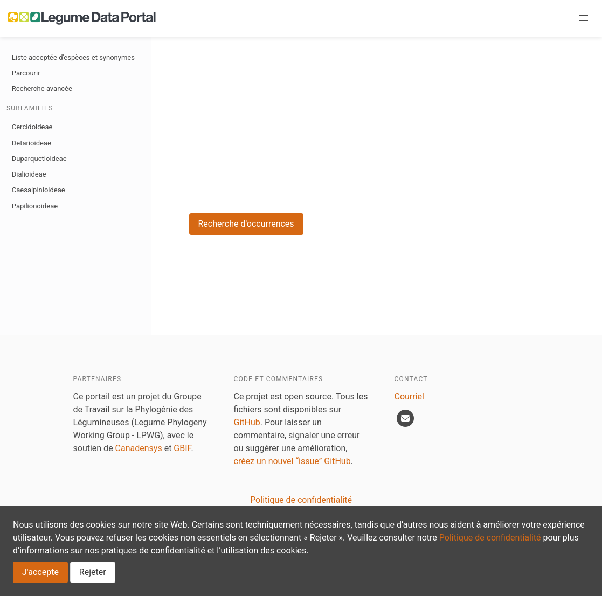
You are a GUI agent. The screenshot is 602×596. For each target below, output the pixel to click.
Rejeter (92, 572)
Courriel (409, 396)
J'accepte (40, 572)
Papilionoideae (35, 206)
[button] (583, 18)
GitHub (247, 422)
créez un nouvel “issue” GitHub (292, 461)
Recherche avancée (42, 89)
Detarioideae (31, 143)
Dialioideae (29, 174)
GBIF (182, 448)
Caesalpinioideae (38, 190)
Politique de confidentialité (490, 537)
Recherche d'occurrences (246, 224)
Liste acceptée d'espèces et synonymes (73, 57)
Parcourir (26, 73)
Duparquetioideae (39, 159)
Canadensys (138, 448)
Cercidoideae (32, 127)
